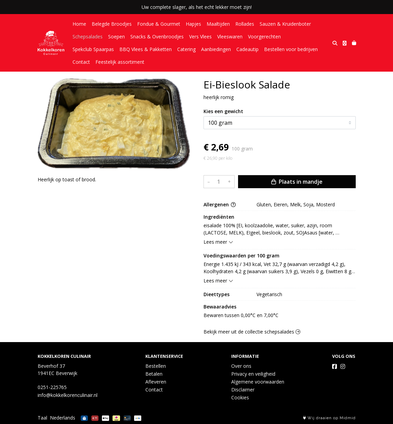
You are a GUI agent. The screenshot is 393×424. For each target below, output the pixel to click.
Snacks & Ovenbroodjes (157, 36)
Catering (186, 49)
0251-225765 (52, 387)
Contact (81, 62)
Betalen (153, 374)
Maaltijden (218, 24)
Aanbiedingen (216, 49)
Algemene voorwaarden (257, 381)
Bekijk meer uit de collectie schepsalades (252, 331)
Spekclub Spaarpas (93, 49)
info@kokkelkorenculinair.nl (67, 395)
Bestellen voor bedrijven (291, 49)
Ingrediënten (219, 217)
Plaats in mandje (297, 181)
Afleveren (155, 381)
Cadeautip (247, 49)
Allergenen (220, 204)
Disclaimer (242, 389)
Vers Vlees (200, 36)
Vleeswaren (230, 36)
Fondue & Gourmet (158, 24)
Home (79, 24)
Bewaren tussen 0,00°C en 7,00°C (241, 315)
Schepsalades (88, 36)
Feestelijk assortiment (119, 62)
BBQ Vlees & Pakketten (145, 49)
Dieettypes (217, 294)
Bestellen (155, 366)
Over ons (241, 366)
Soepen (116, 36)
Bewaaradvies (220, 306)
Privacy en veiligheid (253, 374)
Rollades (244, 24)
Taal (42, 417)
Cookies (240, 397)
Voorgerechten (264, 36)
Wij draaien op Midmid (329, 418)
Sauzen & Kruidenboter (285, 24)
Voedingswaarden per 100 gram (241, 255)
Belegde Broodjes (112, 24)
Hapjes (193, 24)
